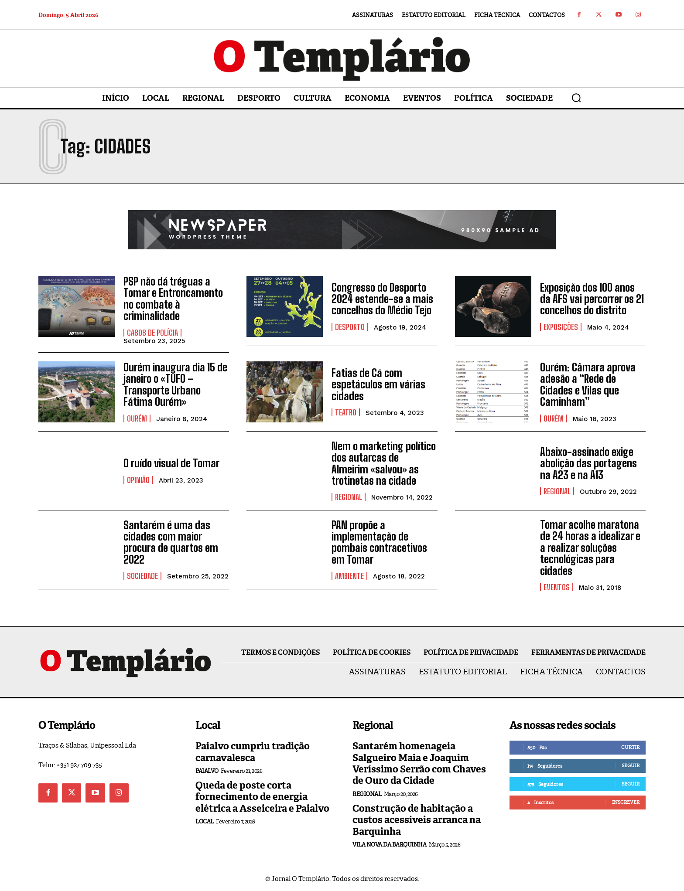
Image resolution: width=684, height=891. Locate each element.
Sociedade (142, 576)
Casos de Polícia (152, 332)
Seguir (631, 765)
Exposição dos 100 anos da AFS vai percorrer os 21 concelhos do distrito (592, 299)
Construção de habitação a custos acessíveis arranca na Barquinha (416, 819)
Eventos (557, 587)
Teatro (345, 412)
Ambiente (349, 576)
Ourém (137, 418)
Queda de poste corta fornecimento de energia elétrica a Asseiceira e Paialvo (262, 796)
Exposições (561, 327)
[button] (576, 97)
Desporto (350, 327)
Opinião (138, 479)
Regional (348, 497)
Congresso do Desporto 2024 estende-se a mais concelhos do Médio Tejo (382, 299)
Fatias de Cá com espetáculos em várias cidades (378, 384)
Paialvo (207, 770)
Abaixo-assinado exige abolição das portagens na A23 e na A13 (588, 463)
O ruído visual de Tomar (171, 463)
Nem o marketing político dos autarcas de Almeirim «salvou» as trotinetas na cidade (384, 462)
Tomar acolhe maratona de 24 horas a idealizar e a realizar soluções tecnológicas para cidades (590, 547)
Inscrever (626, 802)
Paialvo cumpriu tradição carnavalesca (252, 752)
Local (204, 821)
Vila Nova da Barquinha (389, 844)
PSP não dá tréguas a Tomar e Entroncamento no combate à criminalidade (173, 298)
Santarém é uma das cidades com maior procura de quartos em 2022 (170, 541)
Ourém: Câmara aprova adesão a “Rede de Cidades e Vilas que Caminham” (588, 384)
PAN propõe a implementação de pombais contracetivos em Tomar (379, 541)
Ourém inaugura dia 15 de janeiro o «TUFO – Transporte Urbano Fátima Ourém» (175, 384)
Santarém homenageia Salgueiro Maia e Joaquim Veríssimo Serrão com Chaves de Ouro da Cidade (419, 763)
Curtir (630, 747)
